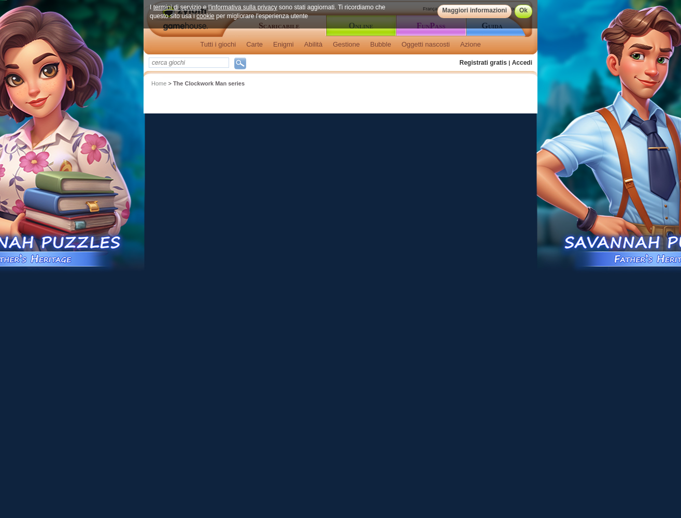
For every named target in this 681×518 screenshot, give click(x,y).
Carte (254, 44)
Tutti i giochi (218, 44)
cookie (205, 16)
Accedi (522, 62)
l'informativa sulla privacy (242, 7)
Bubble (380, 44)
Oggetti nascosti (426, 44)
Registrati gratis (483, 62)
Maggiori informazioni (474, 10)
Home (158, 83)
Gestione (346, 44)
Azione (470, 44)
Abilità (313, 44)
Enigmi (283, 44)
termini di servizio (177, 7)
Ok (523, 10)
